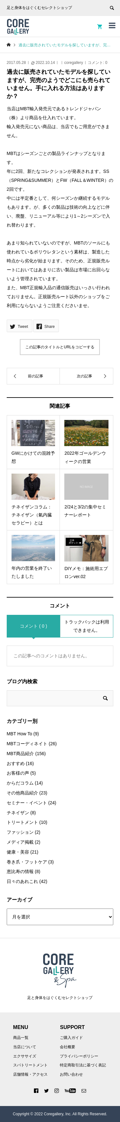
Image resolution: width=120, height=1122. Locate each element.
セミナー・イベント (27, 802)
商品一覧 (20, 1037)
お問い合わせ (71, 1074)
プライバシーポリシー (79, 1056)
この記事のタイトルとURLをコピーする (59, 347)
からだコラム (20, 782)
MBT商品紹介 (20, 753)
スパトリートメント (30, 1065)
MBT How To (19, 733)
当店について (24, 1047)
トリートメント (22, 822)
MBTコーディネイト (27, 743)
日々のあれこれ (22, 881)
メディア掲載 (20, 842)
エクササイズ (24, 1056)
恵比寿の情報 (20, 871)
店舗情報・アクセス (30, 1074)
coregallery (73, 62)
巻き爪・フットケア (27, 861)
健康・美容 (18, 852)
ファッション (20, 832)
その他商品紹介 (22, 792)
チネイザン (18, 812)
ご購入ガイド (71, 1037)
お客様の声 (18, 773)
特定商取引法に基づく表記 (83, 1065)
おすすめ (16, 763)
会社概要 (67, 1047)
